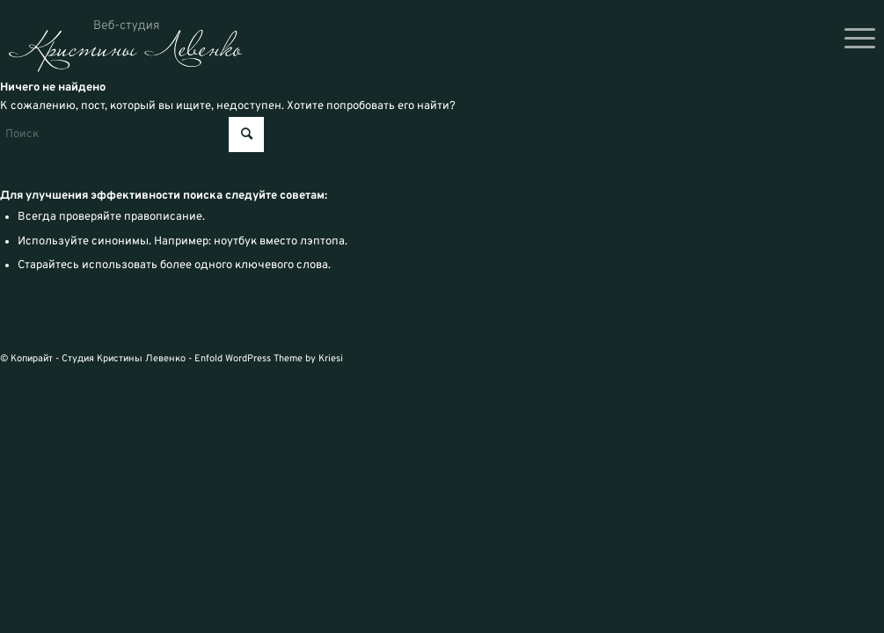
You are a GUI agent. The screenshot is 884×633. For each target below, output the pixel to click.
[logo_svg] (125, 46)
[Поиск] (132, 134)
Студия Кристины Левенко (124, 359)
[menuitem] (854, 39)
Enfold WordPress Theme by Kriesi (268, 359)
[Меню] (854, 39)
